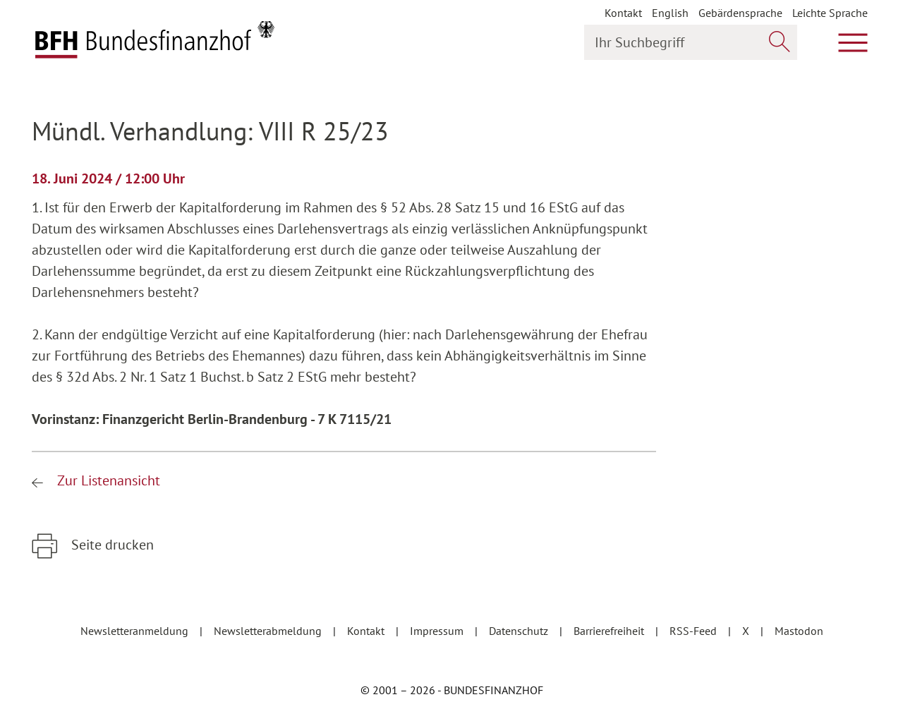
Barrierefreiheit (610, 631)
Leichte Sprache (830, 13)
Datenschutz (520, 631)
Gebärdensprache (740, 13)
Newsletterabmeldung (269, 631)
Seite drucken (111, 544)
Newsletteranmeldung (135, 631)
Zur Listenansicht (107, 480)
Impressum (438, 631)
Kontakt (623, 13)
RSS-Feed (694, 631)
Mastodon (799, 631)
